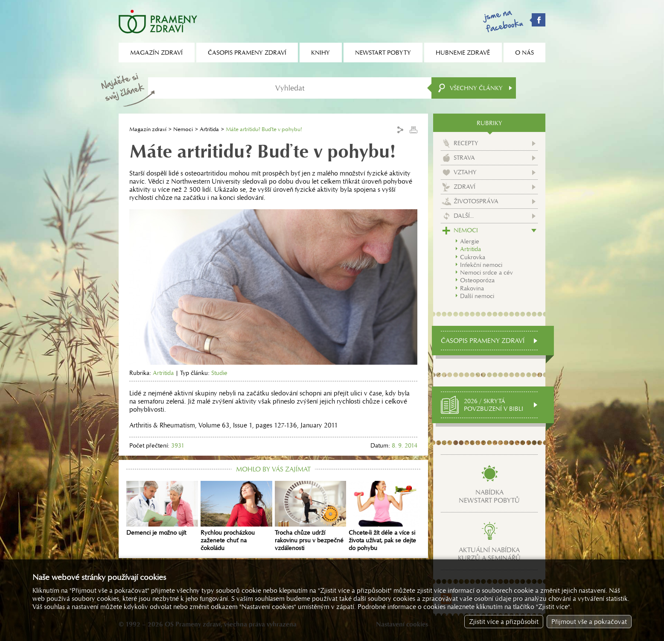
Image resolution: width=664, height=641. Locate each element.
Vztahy (465, 172)
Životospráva (476, 201)
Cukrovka (472, 257)
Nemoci (183, 129)
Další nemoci (477, 296)
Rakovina (472, 288)
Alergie (469, 241)
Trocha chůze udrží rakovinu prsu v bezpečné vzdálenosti (311, 516)
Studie (219, 373)
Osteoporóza (477, 280)
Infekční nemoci (481, 265)
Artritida (209, 129)
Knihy (320, 52)
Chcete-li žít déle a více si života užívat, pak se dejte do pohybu (384, 516)
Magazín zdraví (147, 129)
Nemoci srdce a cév (486, 272)
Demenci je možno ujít (162, 508)
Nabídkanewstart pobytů (489, 496)
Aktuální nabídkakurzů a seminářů (489, 554)
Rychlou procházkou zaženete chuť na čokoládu (236, 516)
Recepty (466, 143)
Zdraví (464, 186)
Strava (464, 157)
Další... (464, 216)
